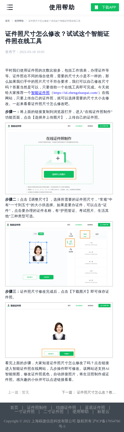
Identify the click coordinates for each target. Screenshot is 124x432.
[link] (7, 21)
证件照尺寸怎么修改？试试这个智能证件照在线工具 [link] (54, 21)
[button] (10, 6)
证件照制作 (37, 407)
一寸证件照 (25, 411)
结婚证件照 (66, 407)
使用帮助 (19, 21)
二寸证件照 (53, 411)
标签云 (103, 411)
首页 (7, 21)
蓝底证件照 (95, 407)
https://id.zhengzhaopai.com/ (75, 93)
